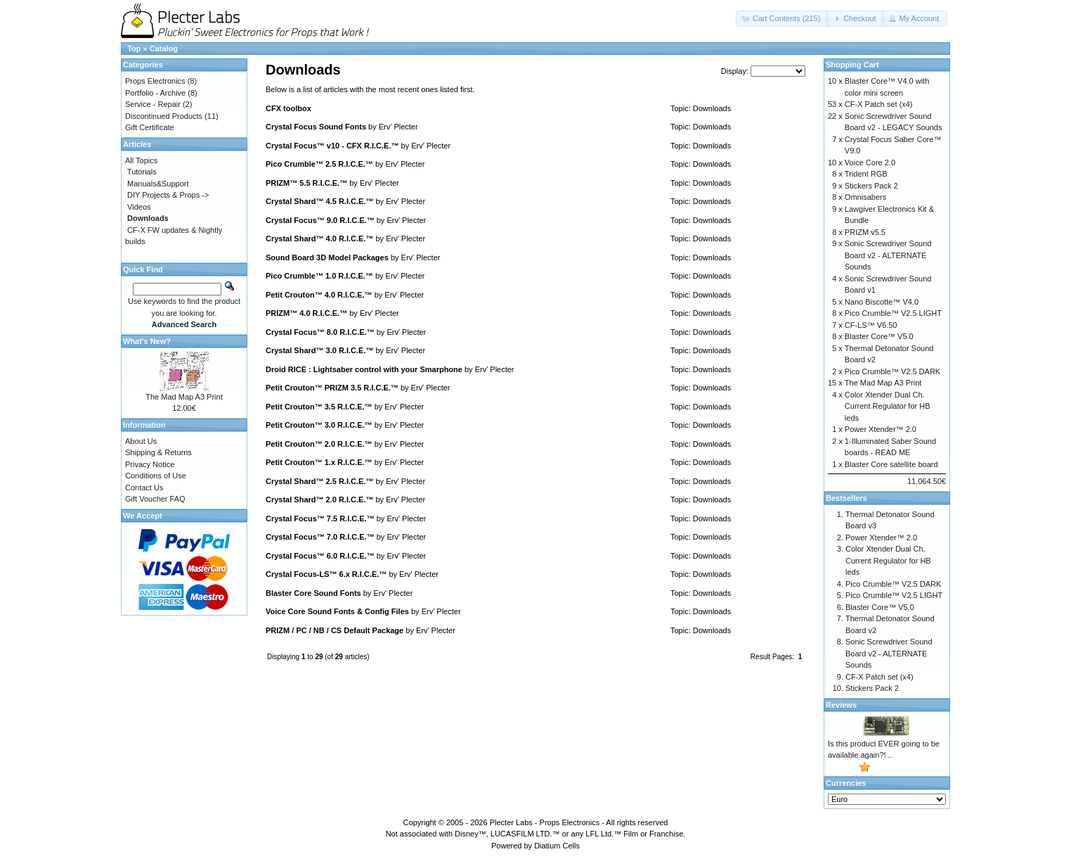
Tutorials (142, 171)
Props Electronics (155, 81)
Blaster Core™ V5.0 (879, 336)
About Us (141, 441)
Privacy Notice (149, 464)
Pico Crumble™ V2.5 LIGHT (893, 313)
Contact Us (144, 487)
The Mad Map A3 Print (183, 397)
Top (134, 48)
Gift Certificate (149, 127)
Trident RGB (866, 174)
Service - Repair (153, 104)
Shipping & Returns (158, 452)
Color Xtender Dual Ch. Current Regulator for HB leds (887, 406)
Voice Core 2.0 (870, 162)
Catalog (164, 48)
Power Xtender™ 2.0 (880, 429)
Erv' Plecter (398, 126)
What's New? (147, 341)
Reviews (841, 705)
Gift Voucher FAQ (155, 499)
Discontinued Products (163, 116)
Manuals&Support (157, 183)
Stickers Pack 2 (871, 186)
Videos (138, 207)
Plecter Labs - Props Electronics (545, 822)
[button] (782, 19)
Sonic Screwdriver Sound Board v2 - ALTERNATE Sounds (888, 255)
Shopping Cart (852, 65)
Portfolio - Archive (155, 93)
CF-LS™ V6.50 (871, 325)
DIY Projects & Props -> (168, 195)
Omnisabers (865, 197)
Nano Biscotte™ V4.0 (882, 302)
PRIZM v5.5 (865, 232)
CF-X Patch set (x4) (879, 104)
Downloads (712, 108)
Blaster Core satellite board (891, 464)
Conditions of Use (155, 475)
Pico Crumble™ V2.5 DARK (892, 371)
